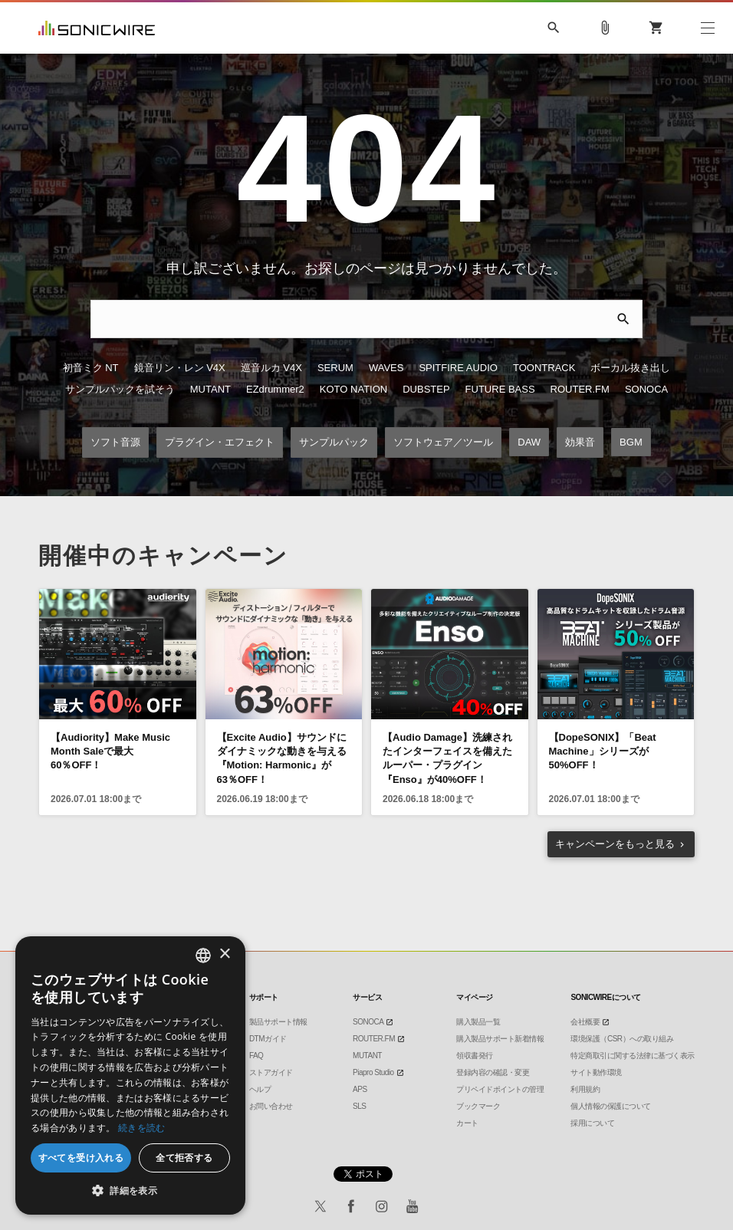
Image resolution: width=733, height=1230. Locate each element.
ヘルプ (260, 1089)
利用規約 (585, 1089)
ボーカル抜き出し (630, 369)
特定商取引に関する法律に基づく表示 (632, 1055)
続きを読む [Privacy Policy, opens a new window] (142, 1127)
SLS (359, 1106)
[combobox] (203, 955)
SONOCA (646, 390)
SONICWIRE (96, 28)
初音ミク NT (91, 369)
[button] (130, 1190)
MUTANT (210, 390)
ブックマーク (478, 1106)
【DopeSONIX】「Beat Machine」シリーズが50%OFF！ (602, 753)
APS (360, 1089)
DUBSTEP (426, 390)
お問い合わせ (271, 1106)
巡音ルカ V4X (271, 369)
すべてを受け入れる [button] (81, 1157)
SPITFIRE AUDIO (458, 369)
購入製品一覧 (478, 1022)
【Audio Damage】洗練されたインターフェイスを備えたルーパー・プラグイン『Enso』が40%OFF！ (447, 761)
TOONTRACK (544, 369)
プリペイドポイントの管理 (500, 1089)
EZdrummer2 (275, 390)
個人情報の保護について (610, 1106)
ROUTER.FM (580, 390)
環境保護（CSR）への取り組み (621, 1038)
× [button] (224, 954)
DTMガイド (268, 1038)
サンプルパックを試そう (120, 390)
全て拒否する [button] (184, 1157)
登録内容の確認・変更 (492, 1072)
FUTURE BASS (500, 390)
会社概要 (585, 1022)
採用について (592, 1123)
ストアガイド (271, 1072)
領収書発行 (474, 1055)
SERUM (335, 369)
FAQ (256, 1055)
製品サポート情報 (278, 1022)
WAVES (386, 369)
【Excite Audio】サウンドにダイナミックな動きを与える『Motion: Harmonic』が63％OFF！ (282, 761)
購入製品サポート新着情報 (500, 1038)
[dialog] (130, 1075)
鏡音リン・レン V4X (179, 369)
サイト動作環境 (596, 1072)
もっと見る (615, 845)
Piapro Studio (373, 1072)
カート (467, 1123)
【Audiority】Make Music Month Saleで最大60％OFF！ (110, 753)
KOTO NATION (353, 390)
